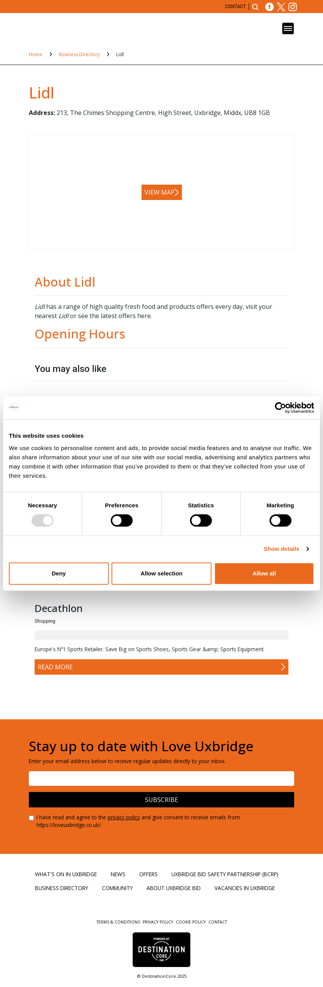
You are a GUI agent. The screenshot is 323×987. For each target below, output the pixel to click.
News (118, 874)
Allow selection (161, 573)
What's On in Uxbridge (66, 874)
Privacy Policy (158, 922)
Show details (282, 548)
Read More (55, 667)
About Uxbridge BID (174, 888)
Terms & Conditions (119, 922)
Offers (148, 874)
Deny (59, 573)
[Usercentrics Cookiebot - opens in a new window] (280, 407)
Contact (235, 6)
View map (160, 192)
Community (117, 888)
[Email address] (161, 778)
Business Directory (80, 54)
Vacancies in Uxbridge (245, 888)
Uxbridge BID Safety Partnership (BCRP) (224, 874)
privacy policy (124, 817)
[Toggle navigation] (288, 28)
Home (36, 54)
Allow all (264, 573)
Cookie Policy (191, 922)
